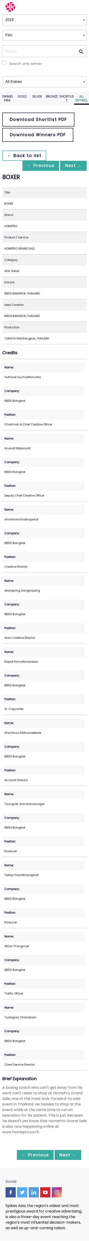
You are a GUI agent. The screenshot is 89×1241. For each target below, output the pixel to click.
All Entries (81, 98)
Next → (72, 166)
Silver (37, 96)
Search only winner (25, 63)
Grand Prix (7, 98)
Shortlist (66, 98)
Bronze (52, 96)
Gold (22, 96)
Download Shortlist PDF (38, 119)
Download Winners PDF (38, 135)
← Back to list (25, 155)
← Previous (38, 166)
